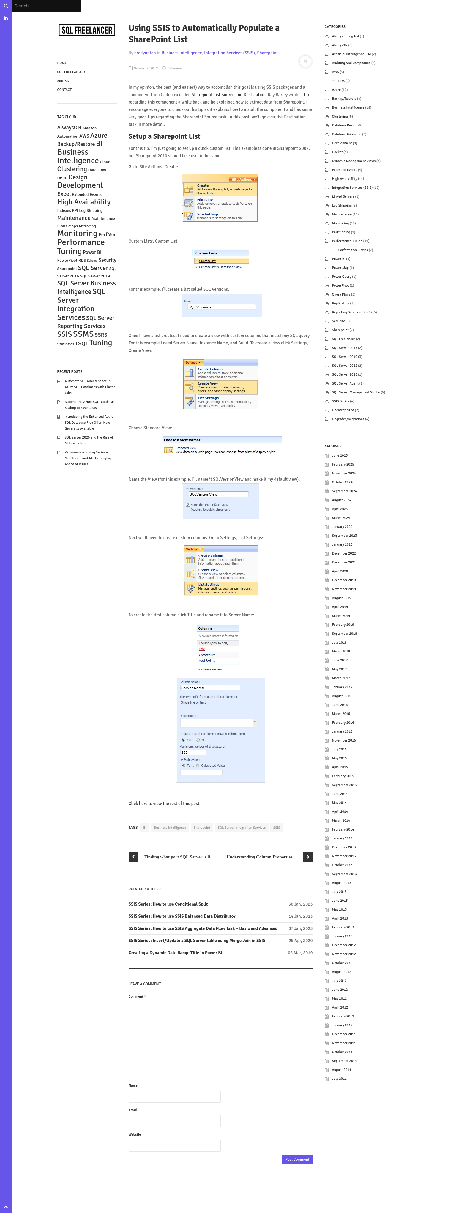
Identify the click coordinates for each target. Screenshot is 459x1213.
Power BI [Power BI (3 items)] (92, 252)
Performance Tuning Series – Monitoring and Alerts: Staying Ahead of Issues (88, 458)
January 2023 (342, 544)
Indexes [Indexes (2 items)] (64, 210)
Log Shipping (342, 205)
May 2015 (339, 758)
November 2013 (344, 856)
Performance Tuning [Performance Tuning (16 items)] (81, 247)
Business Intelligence (182, 52)
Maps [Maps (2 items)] (73, 225)
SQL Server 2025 (344, 374)
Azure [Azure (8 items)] (98, 135)
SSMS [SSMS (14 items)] (83, 334)
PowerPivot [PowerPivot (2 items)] (67, 260)
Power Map (340, 268)
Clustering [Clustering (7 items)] (72, 169)
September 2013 (344, 874)
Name (133, 1085)
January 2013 (342, 936)
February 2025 (343, 464)
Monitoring (340, 223)
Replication (340, 303)
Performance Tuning (347, 241)
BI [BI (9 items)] (99, 143)
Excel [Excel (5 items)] (64, 194)
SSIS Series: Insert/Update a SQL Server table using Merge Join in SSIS (197, 940)
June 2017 (340, 660)
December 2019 (344, 580)
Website (135, 1134)
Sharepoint (267, 52)
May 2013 (339, 909)
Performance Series (353, 250)
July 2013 (339, 892)
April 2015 (340, 767)
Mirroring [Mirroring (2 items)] (87, 225)
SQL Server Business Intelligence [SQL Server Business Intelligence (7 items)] (86, 287)
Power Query (341, 276)
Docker (337, 152)
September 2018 (344, 633)
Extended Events (344, 170)
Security (338, 321)
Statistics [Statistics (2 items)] (65, 344)
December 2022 (344, 553)
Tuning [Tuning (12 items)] (100, 343)
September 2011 (344, 1061)
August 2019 (341, 598)
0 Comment (173, 68)
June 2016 (340, 705)
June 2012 (340, 989)
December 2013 (344, 847)
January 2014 (342, 838)
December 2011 (344, 1034)
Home (62, 63)
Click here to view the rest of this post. (165, 803)
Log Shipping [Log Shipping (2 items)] (90, 210)
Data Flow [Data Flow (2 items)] (97, 169)
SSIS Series (340, 401)
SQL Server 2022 (344, 365)
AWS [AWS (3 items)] (84, 136)
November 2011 (344, 1043)
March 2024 (341, 518)
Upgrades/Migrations (348, 419)
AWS (335, 72)
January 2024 (342, 527)
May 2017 (339, 669)
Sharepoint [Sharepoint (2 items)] (67, 268)
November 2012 (344, 954)
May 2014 (339, 803)
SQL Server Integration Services (242, 827)
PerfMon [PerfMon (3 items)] (108, 234)
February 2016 (343, 722)
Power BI (339, 259)
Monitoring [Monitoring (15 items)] (77, 233)
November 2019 (344, 589)
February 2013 (343, 927)
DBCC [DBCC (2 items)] (62, 177)
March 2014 (341, 820)
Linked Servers (343, 196)
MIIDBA (63, 81)
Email (133, 1110)
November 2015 (344, 740)
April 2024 (340, 509)
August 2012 (341, 972)
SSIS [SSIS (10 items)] (64, 334)
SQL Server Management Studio (356, 392)
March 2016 (341, 714)
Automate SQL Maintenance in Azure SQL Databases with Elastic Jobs (90, 387)
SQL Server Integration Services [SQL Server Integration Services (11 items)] (81, 304)
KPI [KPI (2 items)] (75, 210)
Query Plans (341, 294)
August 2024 (341, 500)
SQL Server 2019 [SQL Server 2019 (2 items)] (95, 276)
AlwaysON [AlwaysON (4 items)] (69, 127)
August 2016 (341, 696)
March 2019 (341, 616)
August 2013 (341, 883)
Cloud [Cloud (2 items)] (105, 161)
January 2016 (342, 731)
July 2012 (339, 981)
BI (144, 827)
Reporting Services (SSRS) (352, 312)
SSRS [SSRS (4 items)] (101, 334)
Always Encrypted (345, 36)
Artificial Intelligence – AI (351, 54)
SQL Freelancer (71, 72)
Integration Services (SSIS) (229, 52)
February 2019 (343, 625)
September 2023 (344, 536)
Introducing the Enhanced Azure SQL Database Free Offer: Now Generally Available (89, 423)
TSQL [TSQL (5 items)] (82, 343)
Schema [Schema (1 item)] (92, 261)
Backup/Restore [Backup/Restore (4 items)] (76, 144)
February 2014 (343, 829)
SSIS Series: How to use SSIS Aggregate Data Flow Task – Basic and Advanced (203, 928)
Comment (137, 996)
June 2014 (340, 794)
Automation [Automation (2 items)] (67, 136)
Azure (336, 90)
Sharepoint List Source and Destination (229, 94)
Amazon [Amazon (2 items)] (89, 128)
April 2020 (340, 571)
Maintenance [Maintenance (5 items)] (74, 218)
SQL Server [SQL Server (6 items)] (93, 268)
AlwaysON (340, 45)
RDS (341, 81)
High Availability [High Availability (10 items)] (84, 202)
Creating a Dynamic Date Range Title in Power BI (176, 952)
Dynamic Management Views (354, 161)
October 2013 (342, 865)
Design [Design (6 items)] (78, 177)
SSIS (276, 827)
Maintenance (342, 214)
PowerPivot (340, 285)
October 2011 (342, 1052)
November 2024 (344, 473)
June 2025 (340, 455)
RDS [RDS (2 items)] (82, 260)
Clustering (340, 116)
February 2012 (343, 1016)
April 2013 (340, 918)
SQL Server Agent (345, 383)
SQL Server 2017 (344, 348)
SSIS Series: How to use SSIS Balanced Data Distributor (182, 916)
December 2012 (344, 945)
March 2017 (341, 678)
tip (306, 94)
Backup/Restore (344, 98)
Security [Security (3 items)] (107, 260)
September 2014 (344, 785)
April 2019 (340, 607)
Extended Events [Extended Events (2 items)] (87, 194)
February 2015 (343, 776)
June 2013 (340, 900)
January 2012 (342, 1025)
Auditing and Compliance (351, 63)
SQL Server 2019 (344, 357)
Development (342, 143)
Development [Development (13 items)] (80, 185)
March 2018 (341, 651)
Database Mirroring (347, 134)
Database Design (344, 125)
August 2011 (341, 1070)
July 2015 (339, 749)
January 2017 (342, 687)
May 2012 (339, 998)
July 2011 (339, 1079)
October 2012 (342, 963)
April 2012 (340, 1007)
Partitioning (341, 232)
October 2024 (342, 482)
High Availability (344, 179)
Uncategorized (343, 410)
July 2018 (339, 642)
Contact (64, 90)
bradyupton (145, 52)
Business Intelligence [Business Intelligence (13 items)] (78, 156)
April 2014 (340, 811)
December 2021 (344, 562)
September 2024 (344, 491)
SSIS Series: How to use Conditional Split (168, 904)
